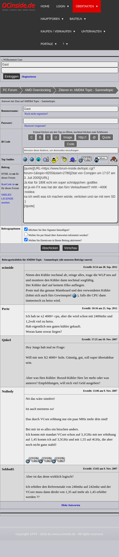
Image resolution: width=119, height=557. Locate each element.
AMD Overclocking (38, 90)
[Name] (59, 64)
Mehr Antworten (70, 505)
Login (61, 6)
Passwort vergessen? (35, 125)
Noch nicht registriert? (36, 113)
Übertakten (85, 6)
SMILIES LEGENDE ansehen (7, 198)
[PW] (59, 70)
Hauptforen (50, 18)
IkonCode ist (8, 184)
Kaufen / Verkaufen (56, 31)
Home (45, 6)
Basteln (76, 18)
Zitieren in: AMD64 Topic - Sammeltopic (86, 90)
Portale (47, 43)
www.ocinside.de (63, 534)
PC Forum (10, 90)
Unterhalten (91, 31)
